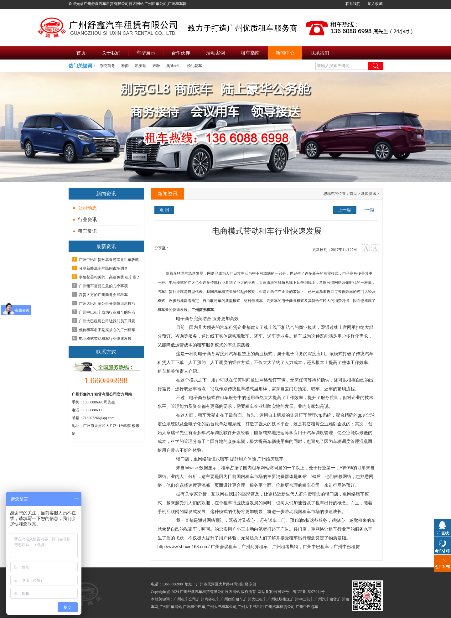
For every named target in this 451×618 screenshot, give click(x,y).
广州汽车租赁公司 (280, 607)
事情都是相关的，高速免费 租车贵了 (109, 277)
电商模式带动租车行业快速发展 (105, 338)
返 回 (164, 209)
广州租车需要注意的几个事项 (103, 286)
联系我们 (352, 4)
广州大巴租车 (255, 599)
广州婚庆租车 (231, 599)
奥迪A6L (173, 66)
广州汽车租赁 (325, 599)
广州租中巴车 (194, 607)
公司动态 (87, 207)
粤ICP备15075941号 (309, 591)
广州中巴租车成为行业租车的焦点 (107, 312)
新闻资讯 (368, 193)
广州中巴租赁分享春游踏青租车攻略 (109, 259)
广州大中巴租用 (250, 607)
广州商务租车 (202, 310)
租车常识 (87, 231)
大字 (366, 248)
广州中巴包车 (302, 599)
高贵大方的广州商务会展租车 (103, 295)
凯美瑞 (140, 66)
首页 (353, 193)
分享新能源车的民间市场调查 (103, 268)
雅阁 (125, 66)
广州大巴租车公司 (221, 607)
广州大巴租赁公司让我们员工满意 (107, 321)
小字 (375, 248)
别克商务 (107, 66)
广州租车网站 (170, 607)
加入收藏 (375, 4)
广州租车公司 (185, 599)
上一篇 (344, 209)
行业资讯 (87, 219)
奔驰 (156, 66)
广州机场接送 (278, 599)
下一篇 (367, 209)
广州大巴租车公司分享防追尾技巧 (107, 303)
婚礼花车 (194, 66)
